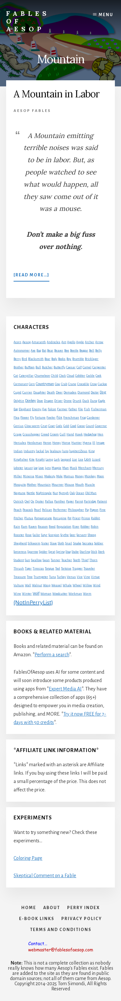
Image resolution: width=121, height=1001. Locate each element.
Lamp (49, 459)
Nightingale (44, 493)
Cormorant (21, 384)
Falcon (52, 409)
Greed (45, 434)
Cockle (90, 375)
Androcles (53, 342)
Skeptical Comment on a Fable (45, 875)
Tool (57, 568)
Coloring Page (28, 858)
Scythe (64, 535)
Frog (83, 417)
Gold (66, 426)
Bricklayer (91, 359)
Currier (27, 392)
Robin (94, 526)
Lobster (18, 468)
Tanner (55, 560)
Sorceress (20, 551)
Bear (50, 350)
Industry (29, 451)
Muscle (90, 484)
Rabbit (95, 518)
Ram (24, 526)
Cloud (70, 375)
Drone (68, 400)
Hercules (20, 442)
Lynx (48, 468)
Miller (18, 476)
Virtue (95, 577)
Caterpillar (26, 375)
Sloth (61, 543)
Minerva (28, 476)
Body (54, 359)
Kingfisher (21, 459)
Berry (17, 359)
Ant (63, 342)
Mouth (79, 484)
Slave (53, 543)
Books (62, 359)
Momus (69, 476)
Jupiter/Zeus (78, 451)
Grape (18, 434)
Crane (72, 384)
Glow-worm (32, 426)
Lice (80, 459)
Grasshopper (31, 434)
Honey (56, 442)
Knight (40, 459)
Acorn (17, 342)
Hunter (76, 442)
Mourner (58, 484)
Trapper (77, 568)
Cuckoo (102, 384)
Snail (68, 543)
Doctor (95, 392)
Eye (44, 409)
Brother (19, 367)
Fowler (50, 417)
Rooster (19, 535)
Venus (71, 577)
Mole (59, 476)
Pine (102, 509)
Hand (70, 434)
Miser (39, 476)
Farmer (62, 409)
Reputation (63, 526)
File (80, 409)
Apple (80, 342)
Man (65, 468)
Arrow (99, 342)
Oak (72, 493)
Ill (93, 442)
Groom (54, 434)
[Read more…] (31, 276)
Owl (27, 501)
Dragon (48, 400)
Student (19, 560)
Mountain (44, 484)
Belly (98, 350)
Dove (40, 400)
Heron (47, 442)
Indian (18, 451)
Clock (62, 375)
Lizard (96, 459)
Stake (75, 551)
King (91, 451)
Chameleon (42, 375)
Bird (24, 359)
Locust (28, 468)
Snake (77, 543)
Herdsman (34, 442)
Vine (87, 577)
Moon (100, 476)
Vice (80, 577)
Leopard (66, 459)
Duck (85, 400)
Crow (93, 384)
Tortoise (66, 568)
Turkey (61, 577)
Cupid (17, 392)
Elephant (25, 409)
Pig (87, 509)
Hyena (87, 442)
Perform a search (52, 654)
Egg (16, 409)
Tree (30, 577)
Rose (28, 535)
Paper (70, 501)
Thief (84, 560)
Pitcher (18, 518)
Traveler (89, 568)
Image (100, 442)
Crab (64, 384)
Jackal (40, 451)
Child (54, 375)
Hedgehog (90, 434)
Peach (18, 509)
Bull (38, 367)
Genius (19, 426)
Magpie (56, 468)
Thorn (93, 560)
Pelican (47, 509)
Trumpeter (41, 577)
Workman (75, 593)
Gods (59, 426)
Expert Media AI (65, 688)
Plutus (28, 518)
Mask (73, 468)
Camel (87, 367)
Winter (27, 593)
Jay (47, 451)
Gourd (90, 426)
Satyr (44, 535)
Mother (31, 484)
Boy (68, 359)
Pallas (49, 501)
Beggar (83, 350)
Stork (101, 551)
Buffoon (30, 367)
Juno (65, 451)
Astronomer (22, 350)
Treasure (20, 577)
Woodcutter (59, 593)
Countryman (45, 384)
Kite (32, 459)
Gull (63, 434)
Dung (93, 400)
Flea (16, 417)
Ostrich (19, 501)
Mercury (98, 468)
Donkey (30, 400)
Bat (44, 350)
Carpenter (99, 367)
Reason (43, 526)
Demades (70, 392)
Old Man (90, 493)
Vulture (19, 585)
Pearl (37, 509)
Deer (59, 392)
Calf (79, 367)
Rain (17, 526)
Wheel (77, 585)
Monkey (90, 476)
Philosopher (76, 509)
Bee (66, 350)
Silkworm (34, 543)
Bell (91, 350)
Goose (81, 426)
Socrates (87, 543)
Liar (74, 459)
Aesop (26, 342)
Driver (58, 400)
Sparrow (32, 551)
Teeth (76, 560)
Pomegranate (43, 518)
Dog (103, 392)
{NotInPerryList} (33, 602)
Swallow (36, 560)
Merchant (84, 468)
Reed (52, 526)
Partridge (90, 501)
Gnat (44, 426)
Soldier (98, 543)
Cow (57, 384)
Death (51, 392)
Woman (45, 593)
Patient (102, 501)
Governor (101, 426)
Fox (59, 417)
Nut (55, 493)
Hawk (79, 434)
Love (41, 468)
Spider (43, 551)
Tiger (28, 568)
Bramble (78, 359)
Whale (67, 585)
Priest (76, 518)
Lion (87, 459)
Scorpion (53, 535)
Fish (87, 409)
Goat (51, 426)
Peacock (28, 509)
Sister (45, 543)
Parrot (79, 501)
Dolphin (19, 400)
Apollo (71, 342)
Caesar (71, 367)
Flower (24, 417)
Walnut (37, 585)
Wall (28, 585)
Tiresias (38, 568)
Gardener (93, 417)
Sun (27, 560)
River (75, 526)
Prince (85, 518)
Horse (66, 442)
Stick (94, 551)
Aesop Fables (32, 111)
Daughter (39, 392)
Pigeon (94, 509)
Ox (32, 501)
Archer (89, 342)
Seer (73, 535)
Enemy (36, 409)
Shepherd (20, 543)
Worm (87, 593)
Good (73, 426)
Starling (85, 551)
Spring (60, 551)
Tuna (52, 577)
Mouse (69, 484)
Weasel (56, 585)
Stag (68, 551)
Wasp (46, 585)
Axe (33, 350)
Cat (16, 375)
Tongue (49, 568)
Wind (96, 585)
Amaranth (39, 342)
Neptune (19, 493)
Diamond (83, 392)
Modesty (49, 476)
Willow (87, 585)
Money (79, 476)
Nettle (30, 493)
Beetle (74, 350)
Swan (46, 560)
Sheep (91, 535)
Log (35, 468)
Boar (47, 359)
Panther (59, 501)
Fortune (40, 417)
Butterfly (59, 367)
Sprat (51, 551)
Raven (32, 526)
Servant (81, 535)
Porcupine (59, 518)
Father (72, 409)
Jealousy (55, 451)
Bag (38, 350)
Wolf (36, 593)
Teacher (66, 560)
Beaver (58, 350)
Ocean (80, 493)
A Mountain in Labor (56, 94)
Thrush (19, 568)
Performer (60, 509)
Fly (32, 417)
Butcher (47, 367)
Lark (57, 459)
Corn (32, 384)
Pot (69, 518)
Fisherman (98, 409)
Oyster (39, 501)
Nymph (64, 493)
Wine (17, 593)
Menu (106, 15)
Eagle (101, 400)
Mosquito (20, 484)
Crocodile (83, 384)
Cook (98, 375)
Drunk (77, 400)
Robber (85, 526)
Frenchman (71, 417)
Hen (100, 434)
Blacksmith (36, 359)
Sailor (36, 535)
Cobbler (80, 375)
